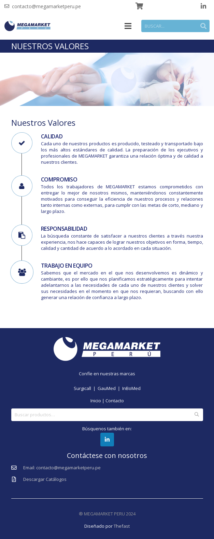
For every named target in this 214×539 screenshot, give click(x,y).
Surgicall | (86, 388)
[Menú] (128, 26)
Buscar (196, 414)
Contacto (114, 400)
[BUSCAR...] (175, 26)
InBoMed (131, 388)
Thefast (122, 526)
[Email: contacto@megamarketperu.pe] (17, 468)
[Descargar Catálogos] (17, 479)
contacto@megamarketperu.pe (46, 6)
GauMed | (110, 388)
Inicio (95, 400)
